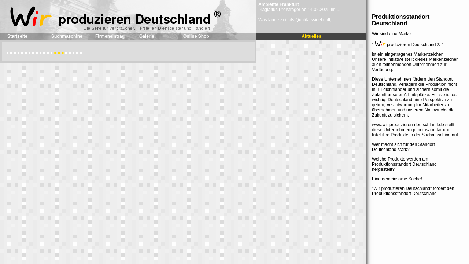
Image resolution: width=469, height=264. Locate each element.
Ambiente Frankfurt (278, 4)
